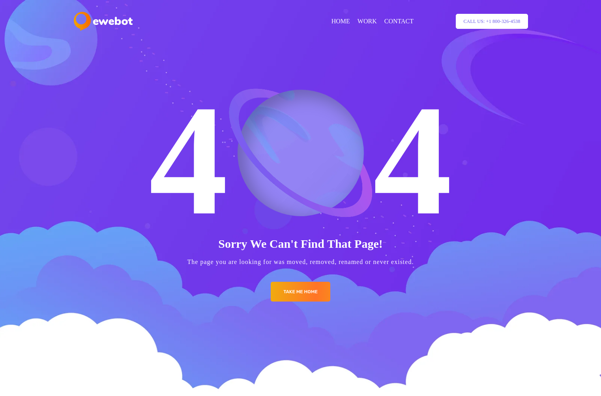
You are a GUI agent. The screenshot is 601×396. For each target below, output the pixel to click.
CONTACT (399, 21)
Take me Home (300, 291)
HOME (340, 21)
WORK (367, 21)
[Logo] (103, 21)
